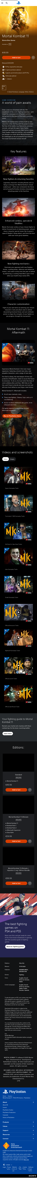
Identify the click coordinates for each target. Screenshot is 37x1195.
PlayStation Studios (8, 1110)
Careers (5, 1107)
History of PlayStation (8, 1117)
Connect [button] (18, 1139)
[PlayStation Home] (18, 3)
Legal (4, 1167)
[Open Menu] (2, 3)
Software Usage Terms (30, 1169)
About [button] (18, 1102)
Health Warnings (9, 1035)
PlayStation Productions (9, 1112)
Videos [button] (5, 459)
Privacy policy (9, 1168)
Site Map (20, 1168)
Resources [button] (18, 1134)
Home (4, 1096)
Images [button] (12, 459)
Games (10, 1096)
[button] (18, 352)
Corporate (5, 1115)
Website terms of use (14, 1169)
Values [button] (18, 1126)
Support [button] (18, 1130)
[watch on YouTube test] (30, 362)
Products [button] (18, 1122)
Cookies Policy (25, 1168)
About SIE (5, 1105)
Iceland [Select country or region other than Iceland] (8, 1164)
